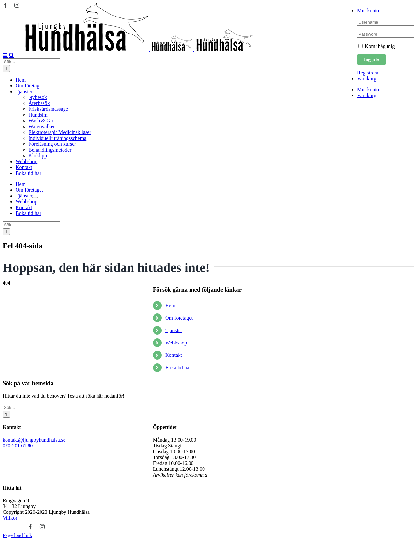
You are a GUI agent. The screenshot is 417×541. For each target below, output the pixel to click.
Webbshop (176, 342)
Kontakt (173, 355)
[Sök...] (31, 61)
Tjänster (173, 330)
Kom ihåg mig (376, 46)
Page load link (17, 535)
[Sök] (6, 68)
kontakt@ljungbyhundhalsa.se (34, 440)
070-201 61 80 (18, 445)
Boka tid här (178, 367)
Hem (170, 305)
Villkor (10, 518)
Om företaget (179, 318)
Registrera (367, 72)
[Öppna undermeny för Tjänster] (35, 197)
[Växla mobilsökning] (11, 55)
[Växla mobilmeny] (5, 55)
